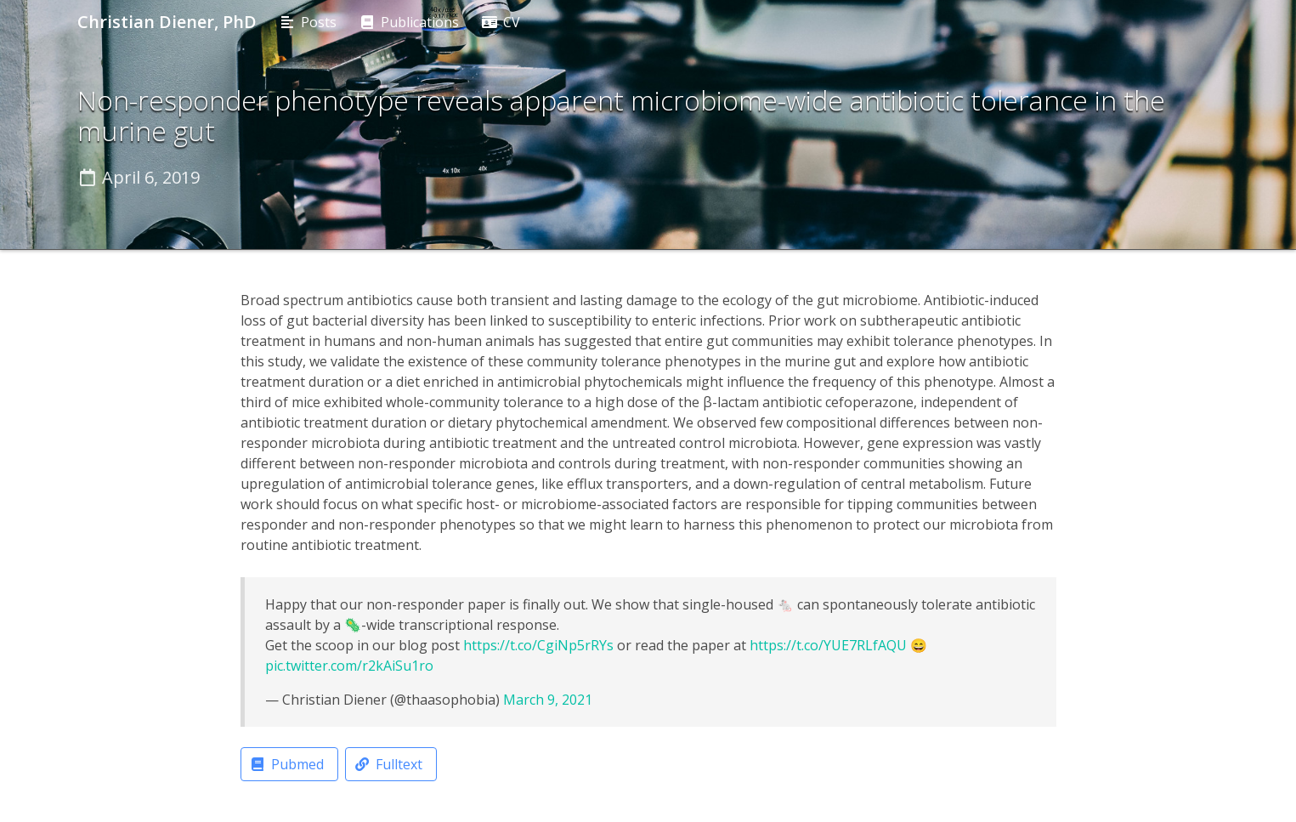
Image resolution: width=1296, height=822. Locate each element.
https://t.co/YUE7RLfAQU (828, 645)
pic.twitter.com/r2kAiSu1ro (349, 665)
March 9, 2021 (547, 699)
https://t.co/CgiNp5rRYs (538, 645)
